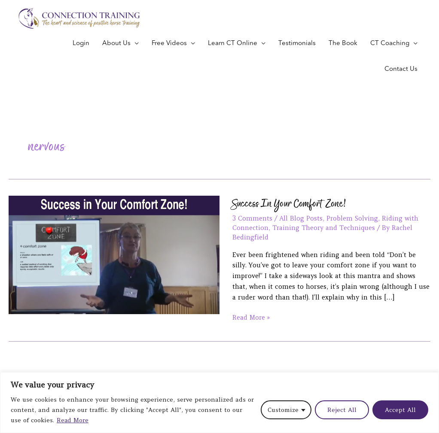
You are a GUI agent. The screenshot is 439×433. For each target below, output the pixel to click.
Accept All (400, 410)
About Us (116, 43)
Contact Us (401, 69)
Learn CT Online (232, 43)
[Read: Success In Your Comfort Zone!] (114, 254)
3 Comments (252, 218)
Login (81, 43)
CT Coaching (389, 43)
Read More (73, 420)
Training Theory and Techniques (325, 228)
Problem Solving (353, 218)
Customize (283, 410)
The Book (343, 43)
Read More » (251, 316)
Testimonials (297, 43)
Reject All (342, 410)
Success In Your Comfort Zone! (289, 203)
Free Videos (169, 43)
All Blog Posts (301, 218)
